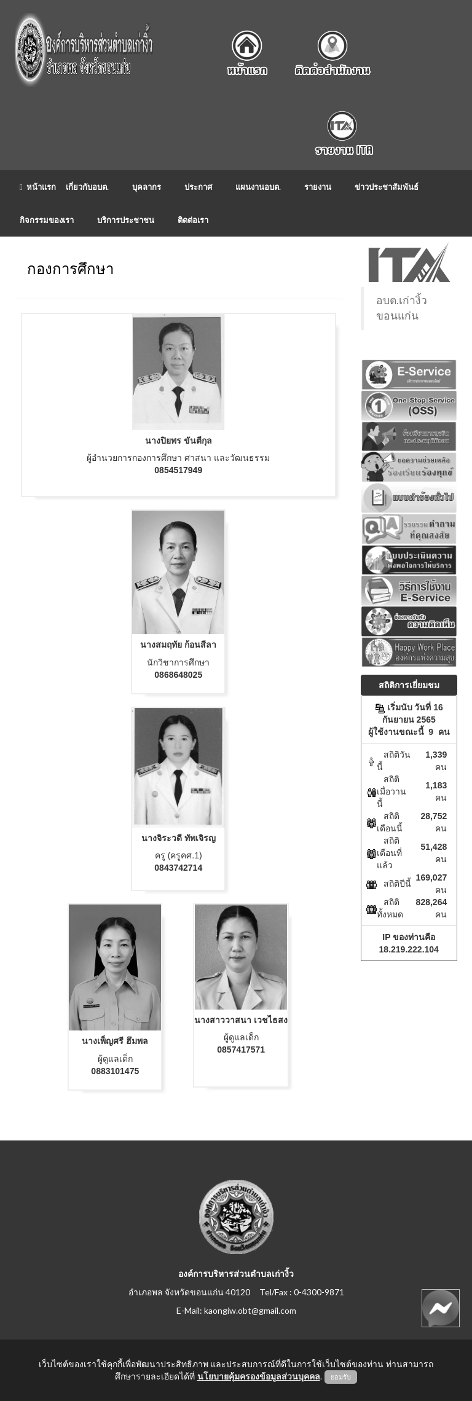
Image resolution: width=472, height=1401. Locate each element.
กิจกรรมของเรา (47, 220)
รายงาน (317, 187)
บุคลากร (146, 187)
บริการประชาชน (125, 220)
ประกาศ (198, 187)
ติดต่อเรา (193, 220)
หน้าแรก (38, 187)
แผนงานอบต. (258, 187)
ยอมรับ (341, 1377)
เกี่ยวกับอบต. (87, 187)
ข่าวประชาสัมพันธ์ (387, 187)
